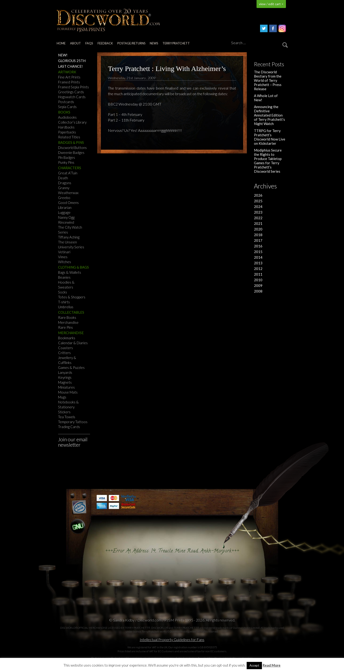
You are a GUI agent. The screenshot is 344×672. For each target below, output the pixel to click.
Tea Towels (66, 417)
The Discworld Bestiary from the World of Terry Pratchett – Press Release (267, 80)
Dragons (64, 183)
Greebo (64, 197)
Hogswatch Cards (72, 97)
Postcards (66, 102)
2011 (258, 274)
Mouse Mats (68, 392)
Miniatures (66, 387)
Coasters (65, 348)
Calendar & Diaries (73, 343)
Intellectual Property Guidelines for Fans (172, 639)
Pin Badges (66, 157)
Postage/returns (131, 43)
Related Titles (69, 137)
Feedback (105, 43)
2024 (258, 206)
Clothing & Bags (73, 267)
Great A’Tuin (67, 173)
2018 (258, 235)
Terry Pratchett (176, 43)
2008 (258, 291)
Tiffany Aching (68, 237)
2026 (258, 195)
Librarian (64, 207)
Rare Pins (65, 327)
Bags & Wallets (69, 272)
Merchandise (68, 322)
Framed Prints (69, 82)
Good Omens (68, 202)
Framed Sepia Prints (73, 87)
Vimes (62, 257)
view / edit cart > (271, 4)
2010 (258, 280)
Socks (62, 292)
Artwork (67, 72)
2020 (258, 229)
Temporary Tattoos (72, 422)
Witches (64, 262)
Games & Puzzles (71, 367)
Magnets (65, 382)
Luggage (64, 212)
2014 (258, 257)
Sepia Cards (67, 107)
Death (63, 178)
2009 (258, 285)
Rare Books (67, 317)
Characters (69, 168)
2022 (258, 218)
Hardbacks (66, 127)
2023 (258, 212)
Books (64, 112)
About (75, 43)
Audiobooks (67, 117)
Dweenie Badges (71, 152)
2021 (258, 223)
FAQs (89, 43)
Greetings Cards (71, 92)
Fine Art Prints (69, 77)
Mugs (62, 397)
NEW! (62, 55)
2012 (258, 268)
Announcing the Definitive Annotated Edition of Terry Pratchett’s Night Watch (269, 115)
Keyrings (64, 377)
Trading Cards (69, 427)
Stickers (64, 412)
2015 (258, 252)
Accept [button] (254, 665)
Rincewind (66, 222)
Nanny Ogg (66, 217)
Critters (64, 353)
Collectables (71, 312)
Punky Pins (66, 162)
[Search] (258, 43)
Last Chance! (70, 66)
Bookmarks (66, 338)
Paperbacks (67, 132)
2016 (258, 246)
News (154, 43)
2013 (258, 263)
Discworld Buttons (72, 147)
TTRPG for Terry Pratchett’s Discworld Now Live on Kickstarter (269, 137)
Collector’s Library (72, 122)
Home (61, 43)
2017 (258, 240)
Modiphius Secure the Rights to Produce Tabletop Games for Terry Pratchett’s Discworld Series (268, 160)
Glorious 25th (72, 61)
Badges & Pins (71, 142)
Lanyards (65, 372)
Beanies (64, 277)
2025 (258, 201)
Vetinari (64, 252)
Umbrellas (65, 307)
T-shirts (64, 302)
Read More (272, 665)
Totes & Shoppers (71, 297)
